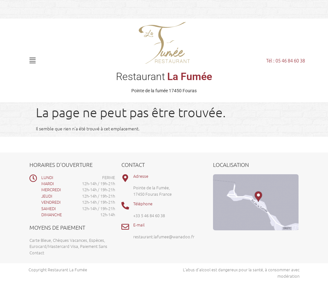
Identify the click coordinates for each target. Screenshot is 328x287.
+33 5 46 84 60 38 (149, 215)
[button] (66, 60)
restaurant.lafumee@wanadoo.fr (163, 237)
